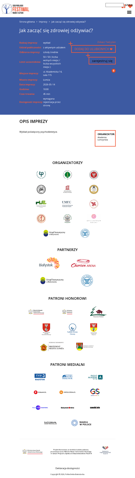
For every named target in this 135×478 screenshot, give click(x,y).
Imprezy (43, 21)
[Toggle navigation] (129, 12)
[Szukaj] (115, 5)
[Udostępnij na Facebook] (114, 71)
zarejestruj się (102, 61)
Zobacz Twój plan (106, 42)
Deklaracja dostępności (67, 468)
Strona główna (27, 21)
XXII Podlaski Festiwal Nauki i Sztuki (15, 8)
